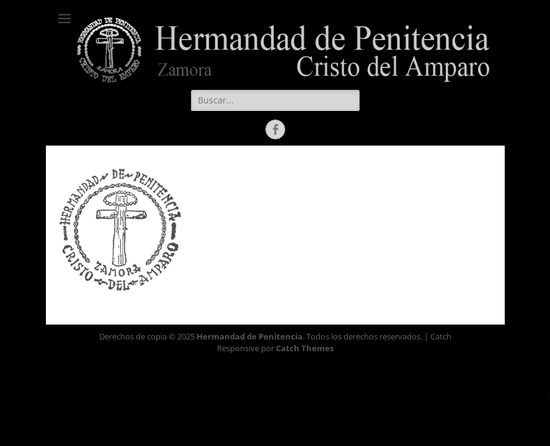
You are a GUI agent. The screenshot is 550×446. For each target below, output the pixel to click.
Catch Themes (305, 348)
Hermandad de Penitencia (250, 336)
